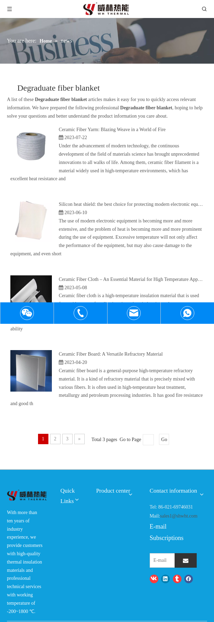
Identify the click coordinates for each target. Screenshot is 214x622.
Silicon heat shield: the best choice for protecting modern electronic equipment (135, 204)
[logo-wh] (27, 495)
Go (164, 439)
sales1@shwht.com (178, 516)
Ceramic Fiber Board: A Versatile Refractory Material (111, 354)
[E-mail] (171, 560)
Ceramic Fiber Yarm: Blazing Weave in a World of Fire (112, 129)
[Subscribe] (186, 560)
